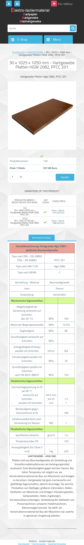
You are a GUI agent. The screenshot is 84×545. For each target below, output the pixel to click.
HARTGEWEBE (35, 52)
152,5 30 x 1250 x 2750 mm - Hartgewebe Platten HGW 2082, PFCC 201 (24, 222)
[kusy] (14, 177)
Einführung (18, 52)
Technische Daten (41, 238)
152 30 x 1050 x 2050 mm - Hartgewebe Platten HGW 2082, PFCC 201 (24, 211)
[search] (73, 28)
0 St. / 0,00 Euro (65, 4)
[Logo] (30, 16)
